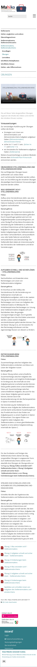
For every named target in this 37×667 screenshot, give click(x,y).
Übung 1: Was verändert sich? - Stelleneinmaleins (15, 547)
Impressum (9, 648)
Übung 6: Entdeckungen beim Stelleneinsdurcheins (15, 581)
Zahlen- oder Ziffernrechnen (11, 67)
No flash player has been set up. (18, 93)
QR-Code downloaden (9, 602)
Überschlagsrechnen (8, 37)
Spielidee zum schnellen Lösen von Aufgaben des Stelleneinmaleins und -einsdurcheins (18, 589)
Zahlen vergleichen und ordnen (12, 34)
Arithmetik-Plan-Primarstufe (21, 157)
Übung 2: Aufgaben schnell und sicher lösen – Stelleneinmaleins (18, 554)
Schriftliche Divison (7, 64)
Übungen (5, 54)
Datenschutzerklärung (14, 639)
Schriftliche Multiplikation (10, 61)
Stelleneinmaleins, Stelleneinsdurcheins (8, 47)
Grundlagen (6, 51)
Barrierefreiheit (10, 645)
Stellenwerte (5, 31)
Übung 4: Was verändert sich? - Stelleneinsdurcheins (15, 568)
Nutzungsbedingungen (13, 642)
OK (4, 661)
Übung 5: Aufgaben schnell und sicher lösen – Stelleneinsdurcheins (18, 574)
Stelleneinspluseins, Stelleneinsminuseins (8, 41)
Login (7, 635)
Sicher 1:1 (13, 147)
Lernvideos (6, 57)
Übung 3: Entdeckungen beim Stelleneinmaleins (15, 561)
